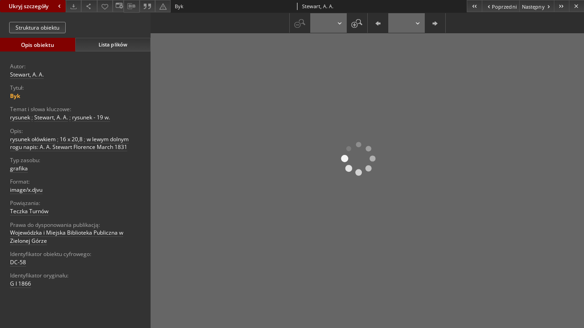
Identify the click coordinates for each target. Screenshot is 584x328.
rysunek (20, 117)
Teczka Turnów (29, 211)
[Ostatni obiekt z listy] (561, 6)
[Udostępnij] (89, 6)
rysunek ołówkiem (33, 139)
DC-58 (18, 262)
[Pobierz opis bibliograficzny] (131, 6)
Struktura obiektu (37, 27)
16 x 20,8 (71, 139)
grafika (19, 168)
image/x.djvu (26, 190)
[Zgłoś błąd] (163, 6)
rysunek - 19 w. (91, 117)
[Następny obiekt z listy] (536, 6)
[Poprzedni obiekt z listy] (500, 6)
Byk (15, 96)
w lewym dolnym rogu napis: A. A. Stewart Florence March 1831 (69, 143)
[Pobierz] (73, 6)
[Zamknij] (576, 6)
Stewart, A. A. (27, 74)
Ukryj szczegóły (36, 6)
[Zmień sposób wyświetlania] (118, 6)
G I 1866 (20, 283)
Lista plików (113, 44)
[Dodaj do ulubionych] (105, 6)
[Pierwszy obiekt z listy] (474, 6)
